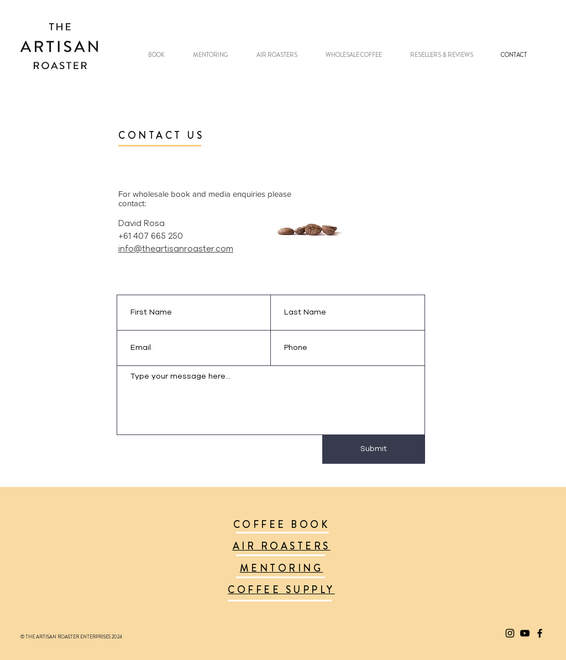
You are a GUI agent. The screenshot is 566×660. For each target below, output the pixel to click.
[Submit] (373, 449)
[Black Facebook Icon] (540, 633)
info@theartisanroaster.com (175, 249)
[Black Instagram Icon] (510, 633)
